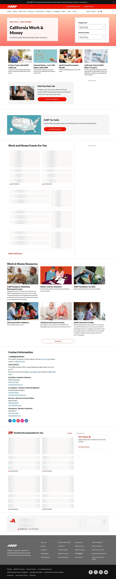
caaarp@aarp (33, 372)
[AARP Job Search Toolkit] (89, 319)
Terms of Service (31, 569)
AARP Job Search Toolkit (84, 322)
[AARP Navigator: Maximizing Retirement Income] (22, 283)
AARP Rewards (45, 557)
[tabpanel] (97, 11)
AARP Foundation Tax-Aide (84, 287)
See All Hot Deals (83, 447)
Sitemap (9, 569)
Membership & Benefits (73, 6)
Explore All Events (15, 253)
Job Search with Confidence (18, 322)
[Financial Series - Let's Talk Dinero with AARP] (45, 61)
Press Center (78, 557)
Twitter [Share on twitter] (14, 420)
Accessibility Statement (45, 569)
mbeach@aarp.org (14, 416)
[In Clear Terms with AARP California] (20, 61)
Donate (43, 546)
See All (69, 433)
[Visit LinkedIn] (106, 572)
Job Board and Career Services (52, 322)
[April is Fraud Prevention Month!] (70, 60)
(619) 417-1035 (13, 382)
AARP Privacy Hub (19, 569)
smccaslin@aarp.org (15, 405)
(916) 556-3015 (13, 413)
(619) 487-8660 (13, 392)
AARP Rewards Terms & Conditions (17, 572)
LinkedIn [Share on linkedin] (26, 420)
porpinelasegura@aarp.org (17, 395)
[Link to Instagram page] (101, 572)
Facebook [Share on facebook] (10, 420)
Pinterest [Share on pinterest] (18, 420)
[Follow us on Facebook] (91, 572)
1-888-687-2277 (19, 361)
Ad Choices (10, 575)
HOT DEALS (83, 437)
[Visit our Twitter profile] (96, 572)
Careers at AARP (63, 550)
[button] (103, 8)
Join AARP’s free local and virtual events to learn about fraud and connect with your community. (57, 2)
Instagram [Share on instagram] (22, 420)
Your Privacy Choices (21, 575)
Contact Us (61, 546)
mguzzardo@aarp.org (15, 384)
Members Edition (89, 6)
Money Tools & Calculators (51, 287)
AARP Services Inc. (63, 553)
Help (98, 11)
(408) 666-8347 (13, 403)
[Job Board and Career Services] (56, 315)
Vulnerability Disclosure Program (54, 572)
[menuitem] (9, 12)
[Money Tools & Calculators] (56, 279)
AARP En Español (90, 11)
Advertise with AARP (64, 542)
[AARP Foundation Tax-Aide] (89, 278)
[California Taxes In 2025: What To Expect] (96, 62)
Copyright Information (36, 572)
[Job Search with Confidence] (22, 314)
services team (45, 359)
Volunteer (44, 550)
